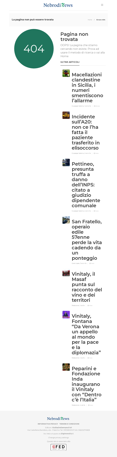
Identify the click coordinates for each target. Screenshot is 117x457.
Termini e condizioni (69, 424)
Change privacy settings (58, 437)
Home (90, 20)
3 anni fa (83, 263)
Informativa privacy (48, 424)
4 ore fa (82, 405)
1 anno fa (88, 106)
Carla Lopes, (76, 263)
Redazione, (76, 305)
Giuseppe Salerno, (78, 106)
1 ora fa (82, 305)
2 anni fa (88, 153)
